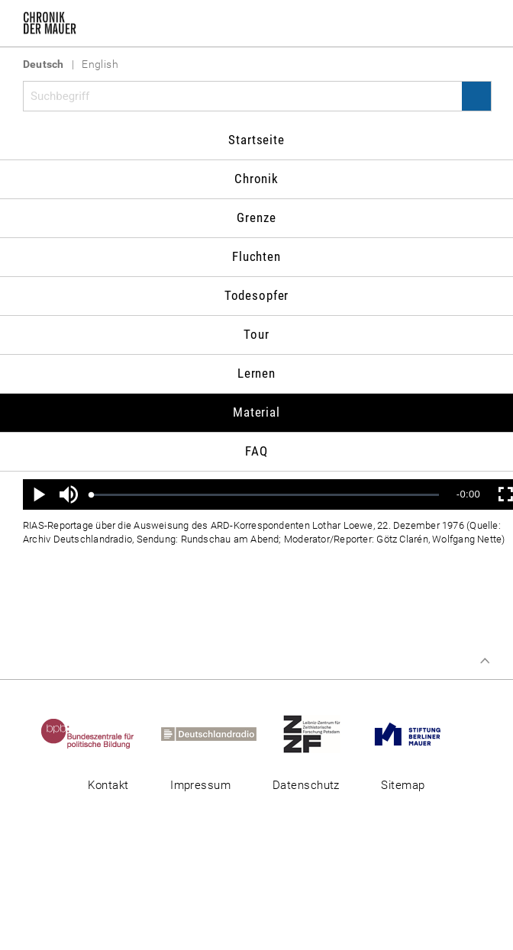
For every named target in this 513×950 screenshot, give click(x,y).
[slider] (265, 495)
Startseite (256, 139)
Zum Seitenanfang (484, 661)
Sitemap (402, 785)
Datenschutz (306, 785)
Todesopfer (256, 295)
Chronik (256, 178)
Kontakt (108, 785)
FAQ (256, 451)
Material (256, 412)
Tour (256, 334)
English (100, 64)
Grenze (256, 217)
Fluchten (256, 256)
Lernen (256, 373)
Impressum (200, 785)
